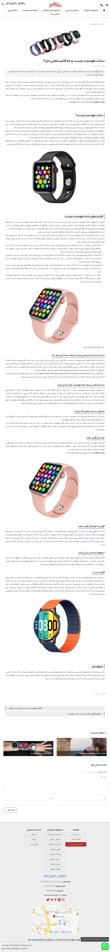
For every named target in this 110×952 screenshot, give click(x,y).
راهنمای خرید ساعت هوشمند (81, 102)
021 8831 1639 (44, 881)
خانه (103, 24)
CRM (8, 949)
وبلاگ (34, 839)
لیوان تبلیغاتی (55, 864)
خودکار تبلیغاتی (55, 839)
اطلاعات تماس (76, 839)
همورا (4, 949)
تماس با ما (55, 14)
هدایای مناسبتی (71, 10)
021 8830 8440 (55, 877)
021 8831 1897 (56, 881)
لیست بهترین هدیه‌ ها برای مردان (79, 452)
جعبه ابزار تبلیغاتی (55, 844)
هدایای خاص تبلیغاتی (51, 10)
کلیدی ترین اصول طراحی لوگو (25, 708)
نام (105, 798)
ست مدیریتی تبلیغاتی (55, 834)
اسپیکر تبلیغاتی (55, 859)
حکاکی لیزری (13, 10)
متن (103, 776)
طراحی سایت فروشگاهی (19, 949)
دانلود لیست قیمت (30, 10)
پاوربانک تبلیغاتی (55, 854)
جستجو (34, 834)
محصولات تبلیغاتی (91, 10)
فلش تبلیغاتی (55, 849)
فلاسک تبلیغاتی (55, 869)
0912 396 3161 (50, 886)
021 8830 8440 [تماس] (15, 3)
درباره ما (76, 834)
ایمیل (51, 798)
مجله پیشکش (95, 24)
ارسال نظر (10, 810)
